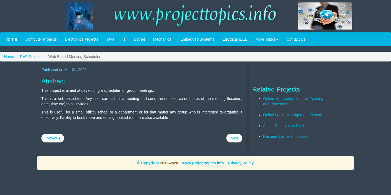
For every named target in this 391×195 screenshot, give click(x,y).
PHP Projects (31, 56)
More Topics (267, 39)
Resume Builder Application (286, 136)
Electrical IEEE (234, 39)
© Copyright (148, 163)
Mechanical (162, 39)
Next (234, 138)
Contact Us (296, 39)
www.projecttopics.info (203, 163)
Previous (52, 138)
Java (110, 39)
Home (10, 39)
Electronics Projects (81, 39)
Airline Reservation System (286, 125)
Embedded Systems (197, 39)
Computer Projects (41, 39)
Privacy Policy (241, 163)
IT (123, 39)
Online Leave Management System (292, 115)
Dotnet (139, 39)
